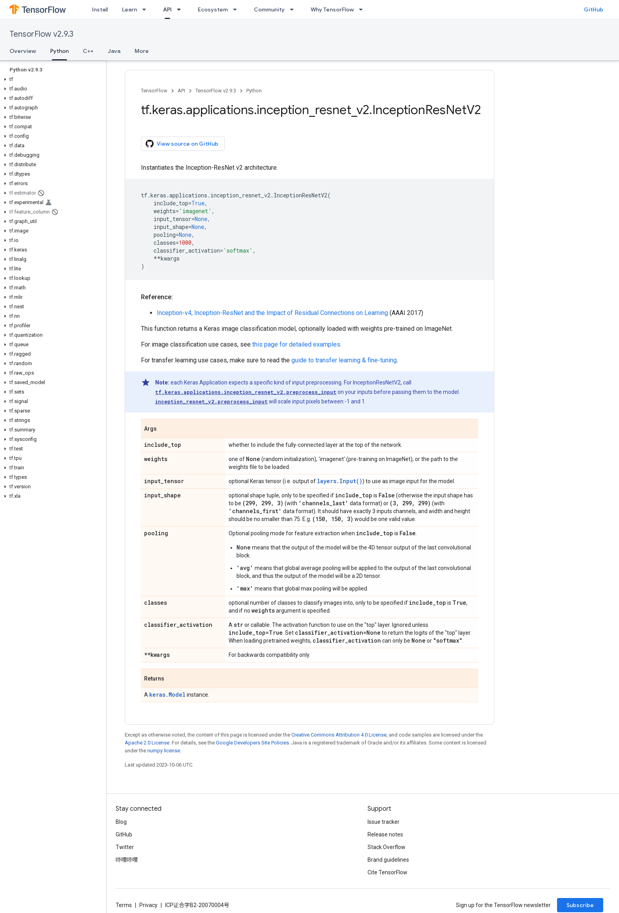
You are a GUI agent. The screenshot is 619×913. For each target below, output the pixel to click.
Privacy (148, 905)
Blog (121, 822)
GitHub (593, 9)
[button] (51, 79)
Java (114, 50)
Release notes (385, 834)
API (181, 91)
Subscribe (580, 905)
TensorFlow (154, 91)
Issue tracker (384, 822)
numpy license (163, 751)
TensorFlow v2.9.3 (41, 34)
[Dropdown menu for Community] (294, 9)
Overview (22, 50)
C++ (88, 50)
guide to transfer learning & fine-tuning (344, 360)
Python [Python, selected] (59, 50)
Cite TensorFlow (387, 872)
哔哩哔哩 (127, 860)
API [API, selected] (167, 9)
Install (100, 9)
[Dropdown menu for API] (181, 9)
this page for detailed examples (296, 344)
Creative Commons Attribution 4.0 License (338, 735)
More (142, 50)
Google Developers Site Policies (252, 743)
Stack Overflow (386, 847)
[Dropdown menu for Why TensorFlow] (363, 9)
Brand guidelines (388, 860)
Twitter (125, 847)
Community (269, 9)
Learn (129, 9)
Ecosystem (213, 9)
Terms (124, 905)
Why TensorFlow (332, 9)
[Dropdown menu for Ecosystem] (237, 9)
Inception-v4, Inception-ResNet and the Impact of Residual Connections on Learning (272, 313)
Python (254, 91)
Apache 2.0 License (147, 743)
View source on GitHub (182, 144)
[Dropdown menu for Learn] (146, 9)
